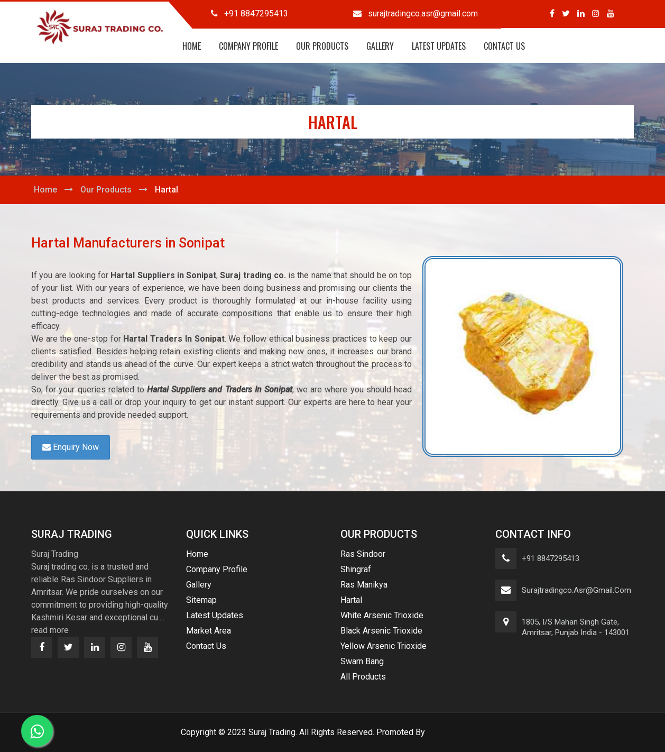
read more (50, 630)
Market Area (208, 631)
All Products (363, 677)
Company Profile (248, 46)
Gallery (380, 46)
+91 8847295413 (550, 558)
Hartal (351, 600)
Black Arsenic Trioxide (381, 631)
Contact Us (504, 46)
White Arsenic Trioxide (381, 615)
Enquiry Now (70, 447)
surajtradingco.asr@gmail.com (576, 590)
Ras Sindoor (362, 554)
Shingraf (355, 569)
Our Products (322, 46)
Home (191, 46)
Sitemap (201, 600)
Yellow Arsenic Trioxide (383, 646)
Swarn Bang (362, 661)
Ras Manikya (363, 585)
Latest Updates (439, 46)
